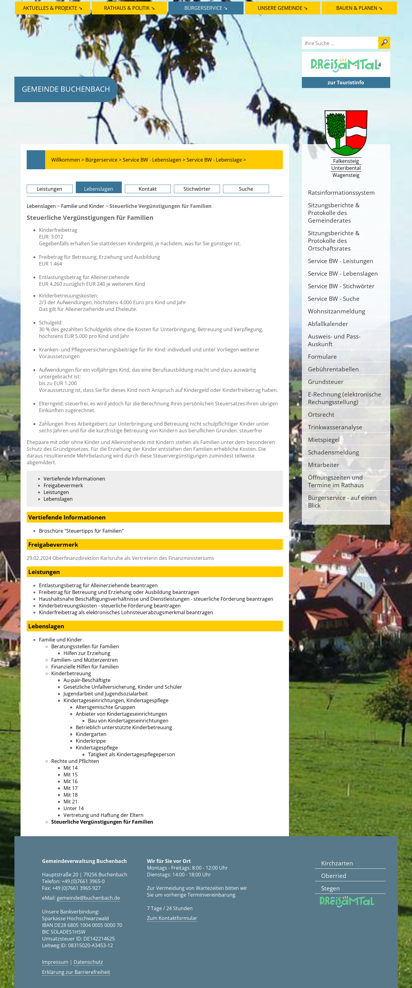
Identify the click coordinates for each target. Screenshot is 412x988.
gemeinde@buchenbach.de (88, 897)
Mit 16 (71, 781)
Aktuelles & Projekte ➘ (53, 8)
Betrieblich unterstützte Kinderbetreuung (124, 727)
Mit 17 (71, 788)
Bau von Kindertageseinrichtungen (128, 720)
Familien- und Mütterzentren (84, 660)
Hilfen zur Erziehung (87, 653)
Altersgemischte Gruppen (105, 707)
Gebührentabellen (333, 369)
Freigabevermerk (63, 485)
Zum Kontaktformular (172, 918)
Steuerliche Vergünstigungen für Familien (102, 821)
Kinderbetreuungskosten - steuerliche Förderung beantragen (110, 605)
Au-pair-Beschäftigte (87, 680)
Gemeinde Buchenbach (66, 89)
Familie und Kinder (82, 206)
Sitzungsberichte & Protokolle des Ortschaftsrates (334, 240)
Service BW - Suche (334, 298)
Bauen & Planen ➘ (359, 8)
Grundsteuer (326, 381)
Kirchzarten (337, 863)
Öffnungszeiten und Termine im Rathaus (336, 481)
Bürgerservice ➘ (206, 8)
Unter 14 (74, 808)
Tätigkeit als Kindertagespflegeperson (131, 754)
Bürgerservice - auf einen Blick (342, 501)
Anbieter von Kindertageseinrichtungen (121, 713)
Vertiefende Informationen (74, 478)
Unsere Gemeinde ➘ (283, 8)
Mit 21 (71, 801)
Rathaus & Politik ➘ (129, 8)
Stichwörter (196, 189)
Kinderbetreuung (71, 673)
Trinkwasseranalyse (335, 427)
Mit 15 (71, 774)
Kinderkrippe (91, 740)
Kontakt (148, 189)
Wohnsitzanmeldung (336, 311)
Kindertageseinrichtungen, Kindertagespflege (116, 700)
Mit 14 (71, 767)
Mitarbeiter (323, 465)
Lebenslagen (98, 189)
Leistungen (49, 189)
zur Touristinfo (346, 82)
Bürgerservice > (103, 159)
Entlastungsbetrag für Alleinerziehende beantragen (98, 585)
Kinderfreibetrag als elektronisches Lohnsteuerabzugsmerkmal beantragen (126, 612)
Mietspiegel (324, 439)
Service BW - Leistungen (340, 261)
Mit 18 (71, 794)
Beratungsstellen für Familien (85, 646)
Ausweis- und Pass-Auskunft (334, 340)
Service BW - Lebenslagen (343, 273)
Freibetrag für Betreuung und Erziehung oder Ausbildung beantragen (119, 592)
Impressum (55, 962)
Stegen (330, 888)
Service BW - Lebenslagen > (154, 159)
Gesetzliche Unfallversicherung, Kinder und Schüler (123, 687)
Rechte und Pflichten (75, 761)
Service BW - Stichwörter (341, 286)
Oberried (333, 875)
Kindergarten (91, 734)
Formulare (322, 356)
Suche (246, 189)
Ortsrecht (321, 414)
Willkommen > (67, 159)
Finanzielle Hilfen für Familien (85, 666)
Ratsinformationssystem (341, 192)
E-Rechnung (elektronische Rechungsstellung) (344, 398)
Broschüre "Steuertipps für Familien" (81, 530)
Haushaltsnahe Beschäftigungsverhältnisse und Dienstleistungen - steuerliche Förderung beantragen (156, 598)
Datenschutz (88, 962)
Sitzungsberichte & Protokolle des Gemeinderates (334, 212)
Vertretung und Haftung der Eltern (104, 815)
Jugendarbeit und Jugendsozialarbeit (106, 693)
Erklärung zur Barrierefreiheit (76, 972)
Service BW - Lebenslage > (216, 159)
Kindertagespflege (97, 747)
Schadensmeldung (333, 452)
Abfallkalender (328, 323)
